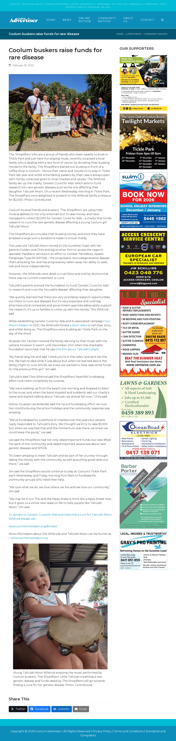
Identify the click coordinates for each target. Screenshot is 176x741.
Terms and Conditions (128, 731)
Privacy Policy (101, 731)
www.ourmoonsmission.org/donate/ (33, 526)
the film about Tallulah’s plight (77, 349)
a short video (78, 325)
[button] (162, 20)
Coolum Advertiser (48, 731)
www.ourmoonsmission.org (29, 538)
